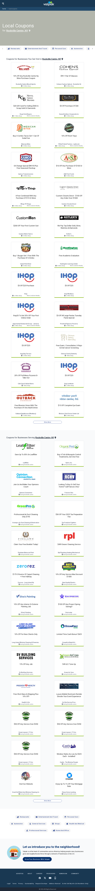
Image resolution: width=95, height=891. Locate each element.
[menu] (3, 3)
